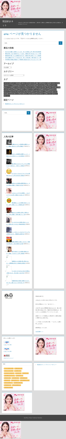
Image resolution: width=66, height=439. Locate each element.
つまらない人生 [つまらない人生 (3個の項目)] (7, 83)
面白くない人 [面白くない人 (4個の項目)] (7, 95)
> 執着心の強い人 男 (18, 368)
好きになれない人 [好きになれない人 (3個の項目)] (53, 85)
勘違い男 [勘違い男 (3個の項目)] (47, 85)
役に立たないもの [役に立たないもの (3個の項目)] (30, 87)
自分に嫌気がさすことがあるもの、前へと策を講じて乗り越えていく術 (23, 57)
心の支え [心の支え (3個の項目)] (11, 89)
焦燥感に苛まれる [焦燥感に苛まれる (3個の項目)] (44, 89)
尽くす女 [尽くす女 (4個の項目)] (16, 87)
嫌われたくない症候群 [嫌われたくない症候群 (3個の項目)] (8, 87)
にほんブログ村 (7, 344)
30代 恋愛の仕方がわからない (9, 375)
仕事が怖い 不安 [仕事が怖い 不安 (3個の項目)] (45, 83)
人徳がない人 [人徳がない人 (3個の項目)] (24, 83)
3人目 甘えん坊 (25, 373)
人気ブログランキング (8, 358)
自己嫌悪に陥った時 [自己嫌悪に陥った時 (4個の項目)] (25, 93)
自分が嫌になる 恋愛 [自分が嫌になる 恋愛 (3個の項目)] (16, 93)
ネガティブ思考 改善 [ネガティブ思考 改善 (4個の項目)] (16, 83)
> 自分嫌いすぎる (18, 370)
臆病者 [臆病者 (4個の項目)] (47, 91)
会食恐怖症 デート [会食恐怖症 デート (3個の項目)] (8, 85)
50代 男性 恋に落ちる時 (18, 382)
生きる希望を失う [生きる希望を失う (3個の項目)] (32, 91)
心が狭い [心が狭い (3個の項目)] (45, 87)
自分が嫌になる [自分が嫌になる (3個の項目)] (7, 93)
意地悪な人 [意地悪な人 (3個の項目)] (16, 89)
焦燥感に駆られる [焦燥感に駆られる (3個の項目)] (52, 89)
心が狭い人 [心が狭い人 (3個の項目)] (50, 87)
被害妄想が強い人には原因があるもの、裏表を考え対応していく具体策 (23, 55)
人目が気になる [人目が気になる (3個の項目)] (31, 83)
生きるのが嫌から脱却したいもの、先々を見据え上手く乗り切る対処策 (23, 51)
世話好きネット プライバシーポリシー (15, 103)
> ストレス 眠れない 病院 (9, 368)
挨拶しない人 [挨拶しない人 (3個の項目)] (29, 89)
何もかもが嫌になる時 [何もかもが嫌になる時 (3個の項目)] (24, 85)
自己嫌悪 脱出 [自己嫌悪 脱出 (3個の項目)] (33, 93)
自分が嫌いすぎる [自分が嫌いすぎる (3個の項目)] (53, 91)
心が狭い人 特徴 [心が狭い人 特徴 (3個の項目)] (56, 87)
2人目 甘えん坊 (18, 373)
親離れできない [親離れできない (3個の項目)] (48, 93)
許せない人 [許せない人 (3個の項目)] (55, 93)
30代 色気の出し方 (19, 375)
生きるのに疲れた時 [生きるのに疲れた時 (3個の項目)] (23, 91)
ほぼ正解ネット (39, 331)
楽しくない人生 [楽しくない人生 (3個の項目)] (36, 89)
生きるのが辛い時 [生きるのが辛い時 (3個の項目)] (14, 91)
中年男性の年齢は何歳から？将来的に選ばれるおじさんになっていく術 (23, 59)
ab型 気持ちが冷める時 (8, 387)
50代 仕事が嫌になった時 (25, 380)
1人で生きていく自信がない (9, 373)
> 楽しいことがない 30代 (9, 370)
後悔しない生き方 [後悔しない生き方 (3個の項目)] (38, 87)
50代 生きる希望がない (8, 382)
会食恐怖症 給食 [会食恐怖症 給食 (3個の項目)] (16, 85)
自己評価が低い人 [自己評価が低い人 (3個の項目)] (40, 93)
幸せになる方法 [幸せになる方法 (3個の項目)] (22, 87)
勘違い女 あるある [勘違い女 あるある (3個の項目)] (40, 85)
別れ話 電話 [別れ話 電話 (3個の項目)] (33, 85)
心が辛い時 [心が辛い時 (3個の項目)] (6, 89)
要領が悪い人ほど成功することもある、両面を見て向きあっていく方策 (23, 53)
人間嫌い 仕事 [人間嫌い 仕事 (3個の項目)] (38, 83)
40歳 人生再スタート (15, 380)
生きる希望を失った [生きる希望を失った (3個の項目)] (41, 91)
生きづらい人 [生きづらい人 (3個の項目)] (7, 91)
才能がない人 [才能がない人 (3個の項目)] (23, 89)
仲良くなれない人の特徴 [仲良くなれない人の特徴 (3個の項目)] (54, 83)
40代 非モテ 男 (7, 380)
